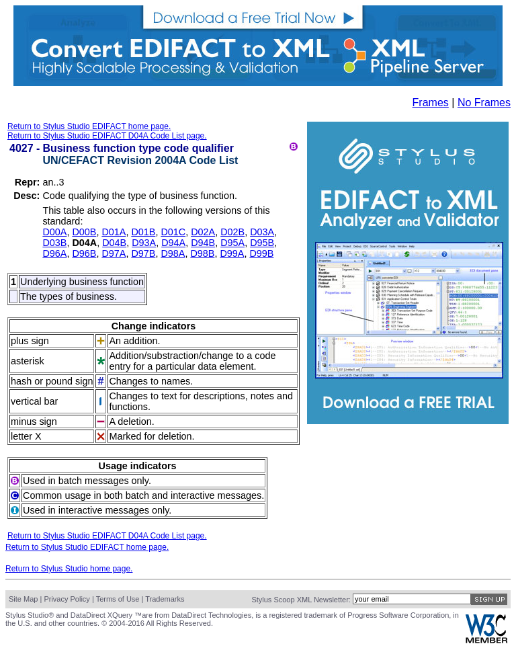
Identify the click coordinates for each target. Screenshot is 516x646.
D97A (113, 253)
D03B (54, 242)
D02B (232, 232)
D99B (261, 253)
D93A (144, 242)
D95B (262, 242)
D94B (203, 242)
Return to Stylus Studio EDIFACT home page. (89, 126)
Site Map (23, 599)
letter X (26, 436)
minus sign (34, 421)
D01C (173, 232)
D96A (54, 253)
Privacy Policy (66, 599)
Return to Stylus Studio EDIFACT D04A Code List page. (107, 135)
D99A (232, 253)
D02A (203, 232)
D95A (232, 242)
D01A (113, 232)
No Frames (484, 102)
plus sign (30, 340)
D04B (114, 242)
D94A (173, 242)
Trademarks (164, 599)
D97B (143, 253)
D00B (84, 232)
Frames (431, 102)
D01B (143, 232)
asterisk (27, 361)
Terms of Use (118, 599)
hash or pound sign (52, 381)
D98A (173, 253)
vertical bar (34, 401)
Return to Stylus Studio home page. (68, 568)
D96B (84, 253)
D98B (202, 253)
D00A (54, 232)
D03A (262, 232)
